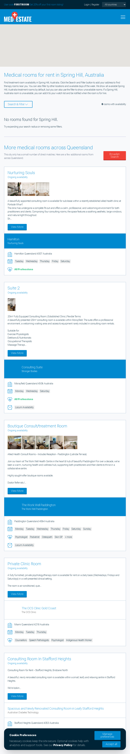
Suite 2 (14, 288)
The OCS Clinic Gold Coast (39, 608)
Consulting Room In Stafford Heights (39, 659)
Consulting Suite (32, 367)
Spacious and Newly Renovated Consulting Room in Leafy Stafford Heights (56, 708)
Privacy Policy (62, 745)
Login (87, 4)
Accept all (111, 744)
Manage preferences (107, 735)
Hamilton (13, 239)
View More (17, 226)
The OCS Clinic (29, 612)
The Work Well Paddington (39, 505)
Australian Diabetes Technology (23, 712)
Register (95, 4)
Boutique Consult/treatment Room (37, 426)
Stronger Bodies (29, 371)
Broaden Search (115, 155)
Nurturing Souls (21, 172)
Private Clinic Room (24, 563)
